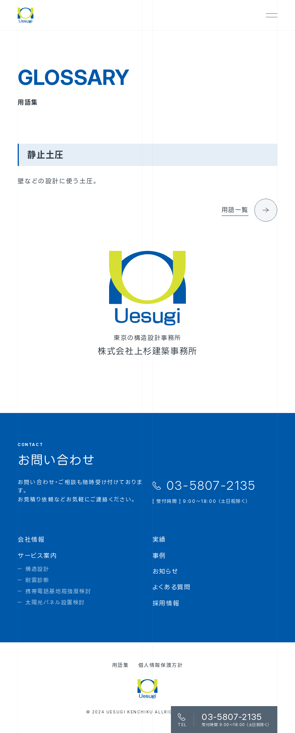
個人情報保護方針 (160, 665)
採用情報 (165, 603)
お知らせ (165, 571)
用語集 (120, 665)
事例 (159, 555)
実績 (159, 539)
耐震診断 (37, 580)
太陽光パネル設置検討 (55, 602)
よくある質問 (171, 587)
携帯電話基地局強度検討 (58, 591)
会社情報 (31, 539)
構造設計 (37, 569)
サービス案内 (37, 555)
